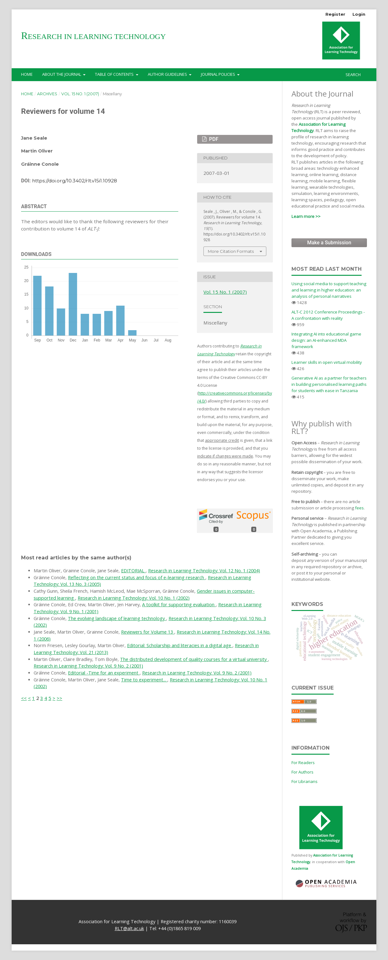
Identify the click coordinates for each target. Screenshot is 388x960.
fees (359, 508)
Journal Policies (218, 74)
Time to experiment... (144, 680)
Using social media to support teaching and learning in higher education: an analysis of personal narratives (328, 290)
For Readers (303, 762)
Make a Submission (329, 243)
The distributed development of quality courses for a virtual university (194, 659)
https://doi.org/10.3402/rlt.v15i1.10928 (74, 181)
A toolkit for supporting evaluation (179, 605)
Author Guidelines (168, 74)
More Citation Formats (231, 251)
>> (59, 698)
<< (24, 698)
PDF (213, 139)
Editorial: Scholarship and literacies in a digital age (179, 645)
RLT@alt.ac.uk (129, 928)
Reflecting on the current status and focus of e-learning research (136, 577)
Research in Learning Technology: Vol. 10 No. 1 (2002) (134, 598)
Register (335, 14)
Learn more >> (305, 216)
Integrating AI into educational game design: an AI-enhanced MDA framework (326, 340)
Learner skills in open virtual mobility (326, 362)
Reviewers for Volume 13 (147, 632)
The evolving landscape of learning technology (117, 618)
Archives (47, 94)
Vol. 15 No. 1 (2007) (80, 94)
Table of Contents (115, 74)
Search (353, 74)
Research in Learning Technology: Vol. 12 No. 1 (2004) (204, 571)
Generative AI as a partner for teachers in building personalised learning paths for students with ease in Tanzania (329, 384)
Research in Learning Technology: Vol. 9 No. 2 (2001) (88, 666)
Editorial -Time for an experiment (104, 673)
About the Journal (62, 74)
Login (358, 14)
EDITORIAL (133, 571)
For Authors (302, 772)
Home (27, 74)
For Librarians (304, 781)
